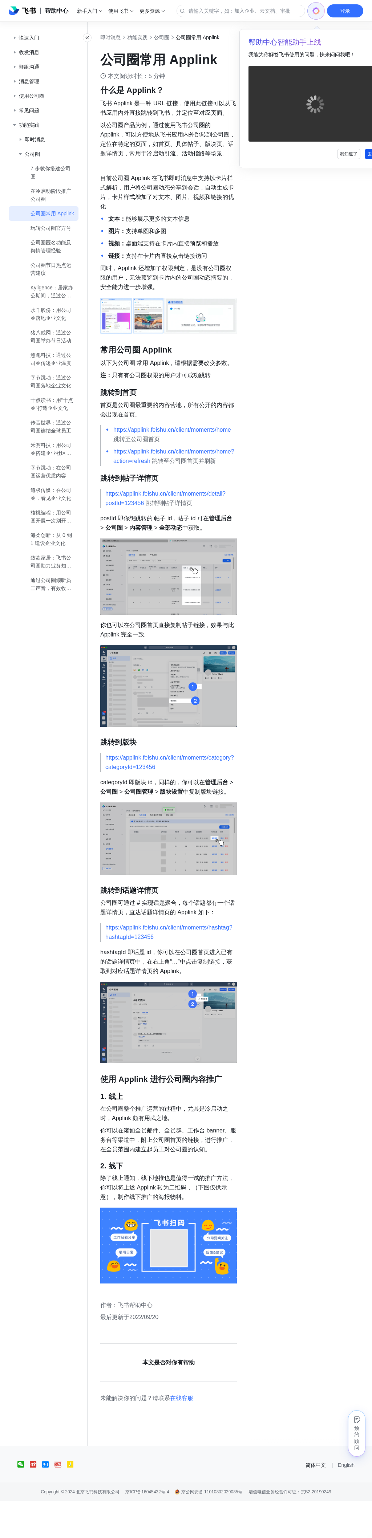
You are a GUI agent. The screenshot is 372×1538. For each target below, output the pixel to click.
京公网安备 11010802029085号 (208, 1528)
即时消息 (126, 37)
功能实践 (153, 37)
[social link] (23, 1501)
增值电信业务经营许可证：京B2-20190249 (289, 1528)
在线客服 (197, 1435)
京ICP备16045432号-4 (147, 1528)
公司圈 (177, 37)
